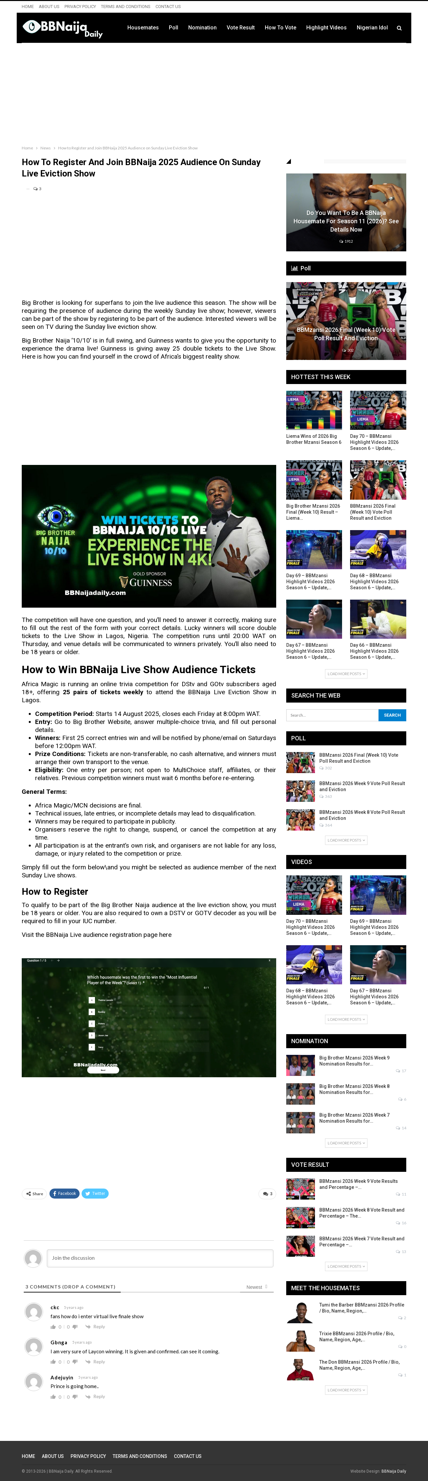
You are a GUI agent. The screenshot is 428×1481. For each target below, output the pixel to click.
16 (401, 1222)
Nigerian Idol (372, 27)
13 (401, 1251)
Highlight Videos (326, 27)
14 (401, 1127)
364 (325, 825)
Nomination (202, 27)
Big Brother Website (101, 722)
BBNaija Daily (394, 1471)
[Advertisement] (214, 92)
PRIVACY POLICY (80, 6)
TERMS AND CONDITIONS (125, 6)
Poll (173, 27)
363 (325, 796)
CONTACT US (168, 6)
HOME (28, 6)
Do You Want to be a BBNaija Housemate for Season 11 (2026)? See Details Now (346, 221)
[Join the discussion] (160, 1258)
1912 (346, 241)
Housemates (143, 27)
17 (401, 1070)
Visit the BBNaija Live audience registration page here (97, 935)
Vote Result (241, 27)
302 (347, 350)
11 (401, 1194)
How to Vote (280, 27)
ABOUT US (49, 6)
